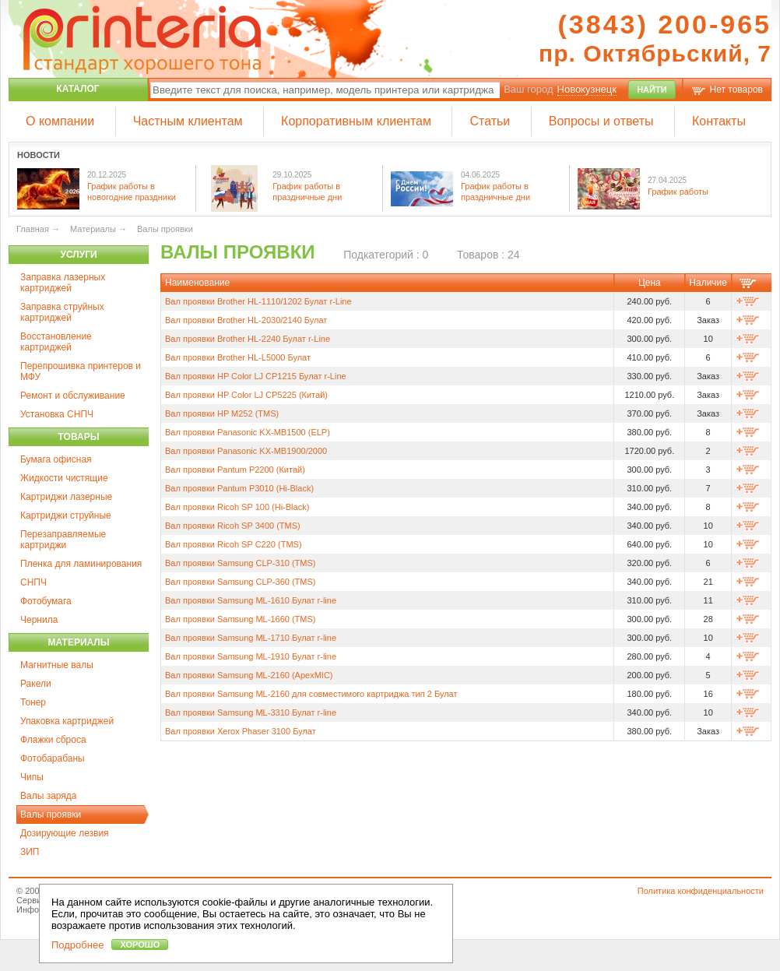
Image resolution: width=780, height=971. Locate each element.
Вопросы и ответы (601, 121)
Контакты (719, 121)
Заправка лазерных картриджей (62, 283)
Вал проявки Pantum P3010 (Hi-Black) (239, 488)
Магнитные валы (56, 665)
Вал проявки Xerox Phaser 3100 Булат (240, 731)
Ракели (35, 683)
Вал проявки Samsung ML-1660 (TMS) (240, 619)
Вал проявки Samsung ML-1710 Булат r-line (250, 637)
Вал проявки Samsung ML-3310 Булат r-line (250, 712)
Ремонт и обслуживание (72, 395)
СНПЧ (33, 582)
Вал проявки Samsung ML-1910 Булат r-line (250, 656)
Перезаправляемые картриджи (63, 540)
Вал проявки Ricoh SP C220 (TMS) (233, 544)
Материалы (78, 642)
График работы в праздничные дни (307, 191)
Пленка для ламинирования (81, 563)
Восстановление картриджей (56, 342)
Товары (79, 436)
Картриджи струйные (65, 515)
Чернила (39, 619)
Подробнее (77, 945)
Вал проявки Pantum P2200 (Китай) (235, 469)
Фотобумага (46, 601)
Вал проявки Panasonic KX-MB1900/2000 (246, 451)
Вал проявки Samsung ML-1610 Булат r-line (250, 600)
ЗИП (30, 851)
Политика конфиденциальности (701, 890)
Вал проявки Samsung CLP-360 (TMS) (240, 581)
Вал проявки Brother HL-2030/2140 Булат (246, 320)
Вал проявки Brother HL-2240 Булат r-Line (247, 338)
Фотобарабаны (52, 758)
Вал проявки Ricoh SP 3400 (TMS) (232, 525)
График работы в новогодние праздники (131, 191)
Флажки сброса (53, 739)
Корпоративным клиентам (356, 121)
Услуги (78, 254)
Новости (38, 155)
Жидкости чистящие (64, 478)
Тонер (33, 702)
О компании (60, 121)
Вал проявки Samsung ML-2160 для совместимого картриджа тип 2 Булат (311, 693)
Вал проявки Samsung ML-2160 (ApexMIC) (249, 675)
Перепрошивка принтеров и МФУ (80, 371)
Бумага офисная (56, 459)
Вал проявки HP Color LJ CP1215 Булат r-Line (255, 376)
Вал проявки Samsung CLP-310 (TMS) (240, 563)
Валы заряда (48, 795)
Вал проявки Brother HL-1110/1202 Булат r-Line (258, 301)
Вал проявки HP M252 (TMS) (222, 413)
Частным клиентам (188, 121)
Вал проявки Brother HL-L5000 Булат (238, 357)
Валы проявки (50, 814)
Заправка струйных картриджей (62, 312)
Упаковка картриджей (67, 721)
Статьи (489, 121)
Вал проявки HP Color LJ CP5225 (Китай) (246, 394)
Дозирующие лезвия (64, 833)
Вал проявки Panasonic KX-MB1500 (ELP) (247, 432)
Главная (32, 229)
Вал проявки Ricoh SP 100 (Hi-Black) (237, 507)
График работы (678, 191)
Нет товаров (736, 89)
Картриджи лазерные (66, 496)
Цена (649, 282)
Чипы (32, 777)
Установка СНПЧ (56, 414)
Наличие (708, 282)
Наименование (197, 282)
